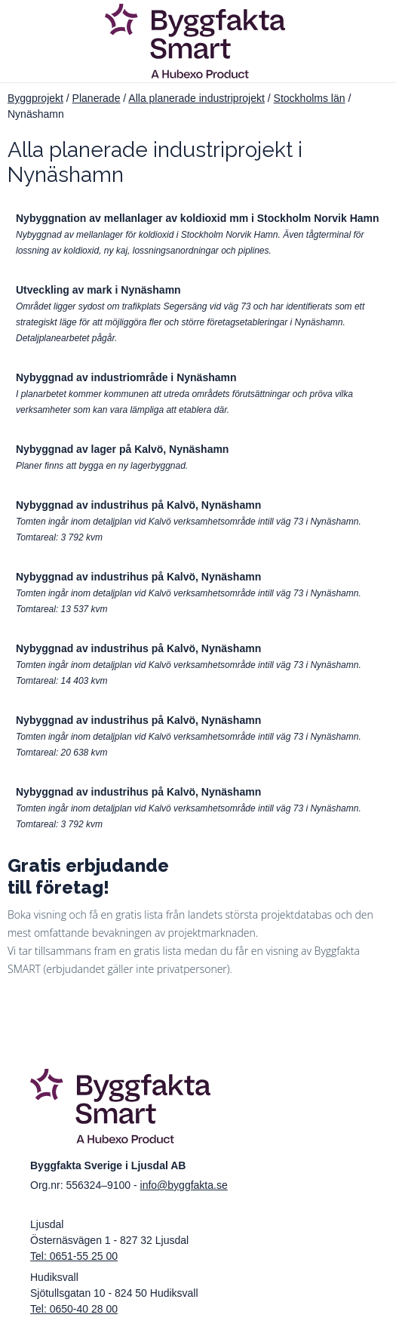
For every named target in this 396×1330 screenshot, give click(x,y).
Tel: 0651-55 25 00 (74, 1256)
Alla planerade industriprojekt (196, 98)
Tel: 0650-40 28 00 (74, 1309)
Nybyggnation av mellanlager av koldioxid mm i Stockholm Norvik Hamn (197, 218)
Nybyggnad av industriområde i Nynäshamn (126, 377)
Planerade (96, 98)
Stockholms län (309, 98)
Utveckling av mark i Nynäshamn (98, 290)
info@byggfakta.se (184, 1185)
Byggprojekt (35, 98)
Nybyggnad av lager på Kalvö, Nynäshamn (122, 449)
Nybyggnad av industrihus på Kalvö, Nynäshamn (138, 505)
